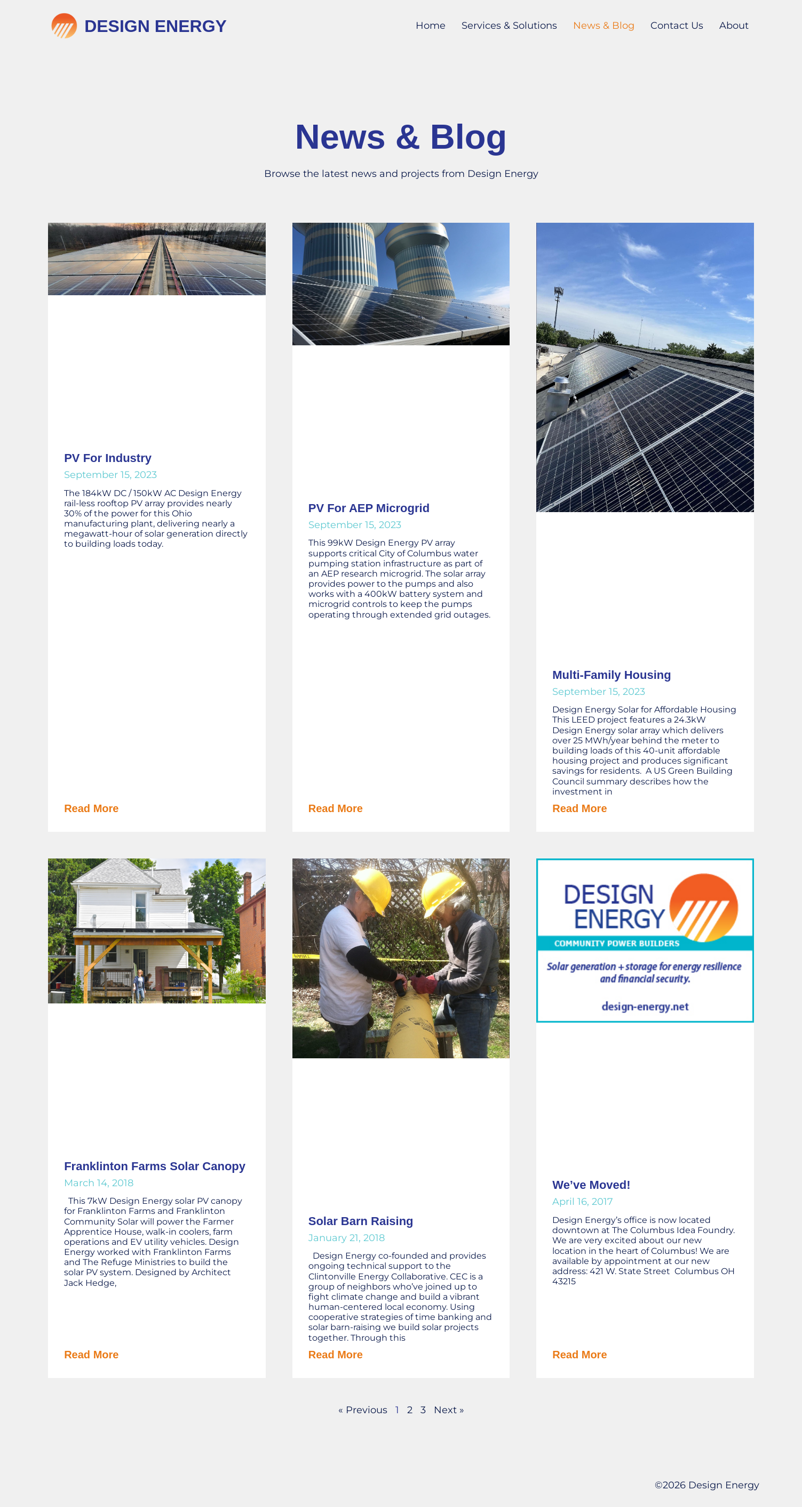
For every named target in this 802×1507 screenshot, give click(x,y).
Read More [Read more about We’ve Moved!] (579, 1354)
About (734, 25)
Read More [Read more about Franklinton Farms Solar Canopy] (91, 1354)
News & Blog (603, 25)
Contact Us (676, 25)
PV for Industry (108, 458)
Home (431, 25)
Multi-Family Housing (611, 675)
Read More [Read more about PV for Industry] (91, 808)
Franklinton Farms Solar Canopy (154, 1166)
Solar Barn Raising (361, 1221)
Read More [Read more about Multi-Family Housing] (579, 808)
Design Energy (155, 26)
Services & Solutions (509, 25)
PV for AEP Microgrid (369, 508)
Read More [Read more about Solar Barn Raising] (335, 1354)
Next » (449, 1410)
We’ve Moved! (591, 1185)
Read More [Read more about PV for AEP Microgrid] (335, 808)
